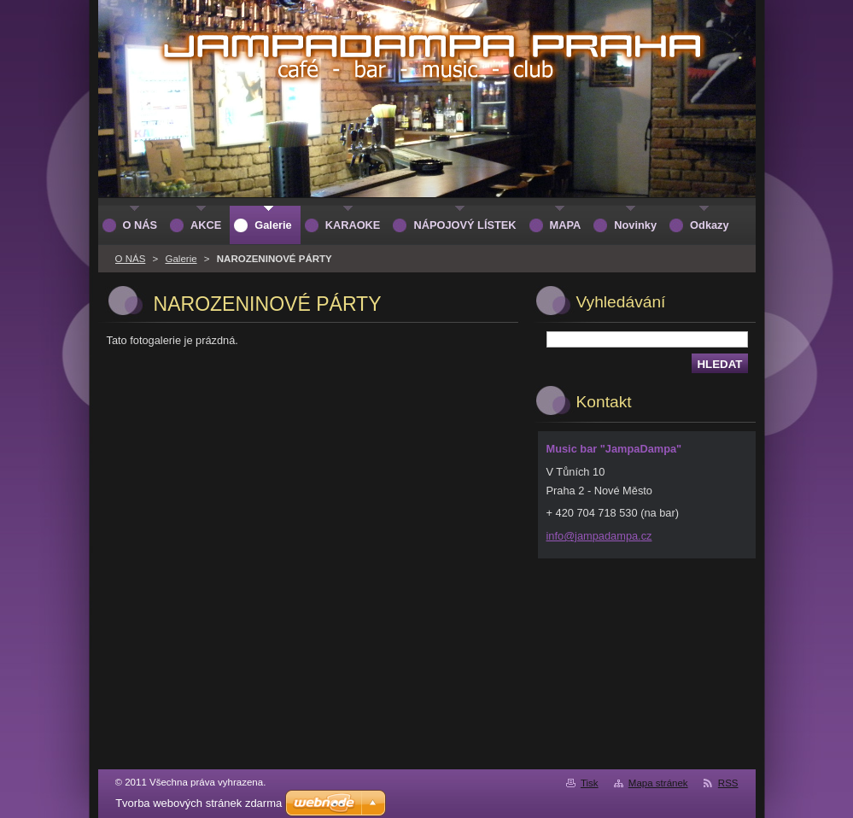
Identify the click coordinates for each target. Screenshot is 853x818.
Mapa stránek (658, 783)
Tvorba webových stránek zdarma (198, 803)
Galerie (180, 259)
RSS (728, 783)
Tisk (590, 783)
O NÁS (130, 259)
